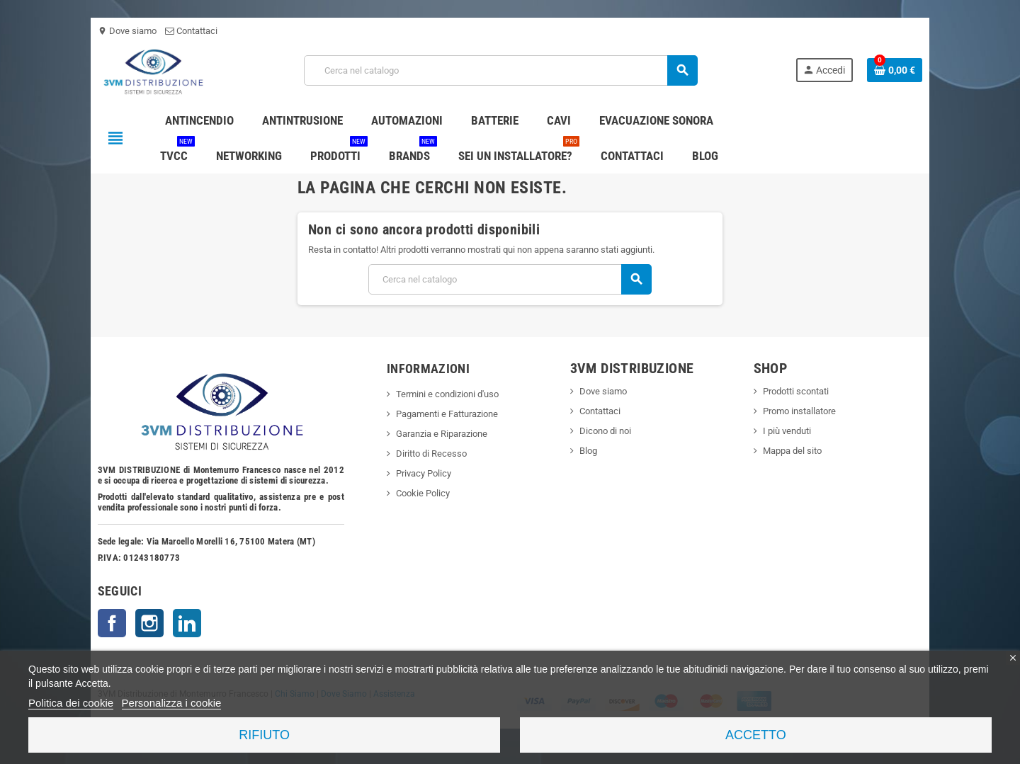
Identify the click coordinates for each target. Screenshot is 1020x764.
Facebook (106, 623)
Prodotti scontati (799, 391)
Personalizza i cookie (172, 703)
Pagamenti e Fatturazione (445, 414)
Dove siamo (121, 30)
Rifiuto (264, 735)
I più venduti (790, 431)
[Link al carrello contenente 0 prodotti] (900, 70)
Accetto (755, 735)
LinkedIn (181, 623)
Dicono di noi (606, 431)
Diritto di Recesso (429, 453)
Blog (589, 450)
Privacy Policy (421, 473)
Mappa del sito (795, 450)
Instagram (144, 623)
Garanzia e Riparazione (439, 433)
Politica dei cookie (70, 703)
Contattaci (185, 30)
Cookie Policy (421, 493)
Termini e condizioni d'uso (445, 394)
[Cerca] (500, 70)
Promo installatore (802, 411)
